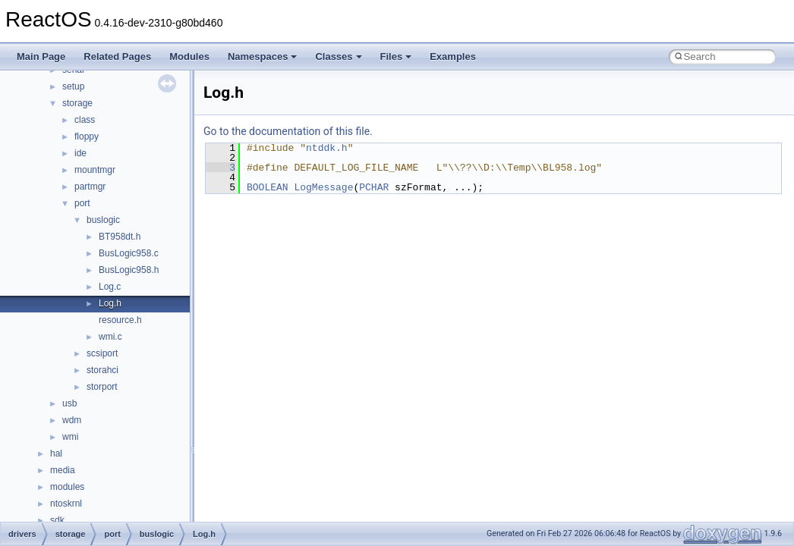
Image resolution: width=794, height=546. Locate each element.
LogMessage (323, 187)
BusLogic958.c (129, 253)
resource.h (120, 320)
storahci (102, 370)
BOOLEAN (267, 187)
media (62, 470)
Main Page (41, 56)
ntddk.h (327, 148)
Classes (338, 56)
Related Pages (117, 56)
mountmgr (94, 170)
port (82, 203)
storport (102, 386)
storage (77, 103)
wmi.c (110, 336)
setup (73, 86)
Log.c (110, 286)
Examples (453, 56)
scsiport (102, 353)
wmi (70, 436)
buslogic (103, 220)
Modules (189, 56)
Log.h (110, 303)
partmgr (90, 186)
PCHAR (374, 187)
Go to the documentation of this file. (288, 131)
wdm (71, 420)
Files (396, 56)
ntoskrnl (66, 503)
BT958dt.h (119, 236)
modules (67, 487)
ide (80, 153)
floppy (86, 136)
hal (56, 453)
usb (69, 403)
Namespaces (263, 56)
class (84, 120)
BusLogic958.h (129, 270)
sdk (57, 520)
